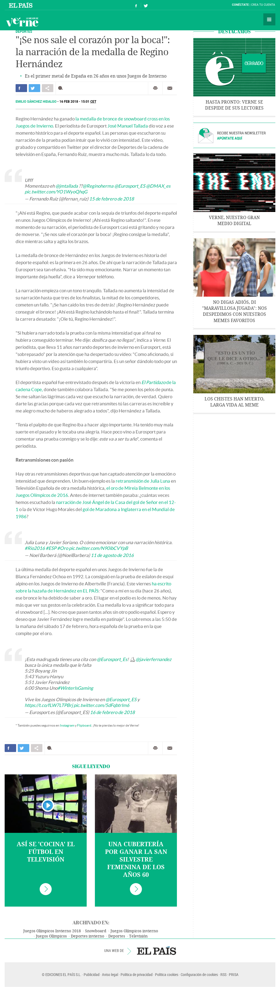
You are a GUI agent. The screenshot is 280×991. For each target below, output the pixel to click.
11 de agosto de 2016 (112, 555)
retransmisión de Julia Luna (143, 480)
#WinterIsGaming (75, 688)
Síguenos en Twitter (145, 5)
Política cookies (166, 974)
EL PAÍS (156, 950)
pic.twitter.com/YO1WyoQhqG (56, 191)
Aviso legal (110, 974)
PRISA (233, 974)
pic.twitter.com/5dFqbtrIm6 (101, 705)
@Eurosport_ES (129, 185)
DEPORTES (24, 31)
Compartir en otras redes (47, 88)
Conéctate (240, 5)
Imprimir (155, 88)
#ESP (51, 548)
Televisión (138, 936)
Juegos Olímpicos (51, 936)
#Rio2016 (35, 548)
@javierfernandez (153, 659)
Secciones (269, 19)
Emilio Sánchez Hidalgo (36, 102)
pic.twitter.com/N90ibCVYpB (98, 548)
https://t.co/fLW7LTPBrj (49, 705)
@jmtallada (67, 185)
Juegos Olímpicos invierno (134, 931)
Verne (22, 21)
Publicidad (92, 974)
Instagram (67, 725)
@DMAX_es (158, 185)
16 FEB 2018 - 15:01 (77, 102)
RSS (223, 974)
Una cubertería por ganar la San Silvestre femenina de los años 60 (136, 859)
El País (21, 5)
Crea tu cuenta (263, 5)
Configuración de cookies (199, 974)
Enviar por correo (170, 88)
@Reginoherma (98, 185)
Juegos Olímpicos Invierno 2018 (52, 931)
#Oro (62, 548)
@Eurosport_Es (112, 659)
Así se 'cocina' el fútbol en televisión (46, 852)
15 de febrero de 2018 (111, 198)
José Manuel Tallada (127, 125)
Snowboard (95, 931)
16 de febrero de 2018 (112, 712)
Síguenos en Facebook (136, 5)
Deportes (116, 936)
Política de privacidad (137, 974)
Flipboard (84, 725)
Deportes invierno (87, 936)
